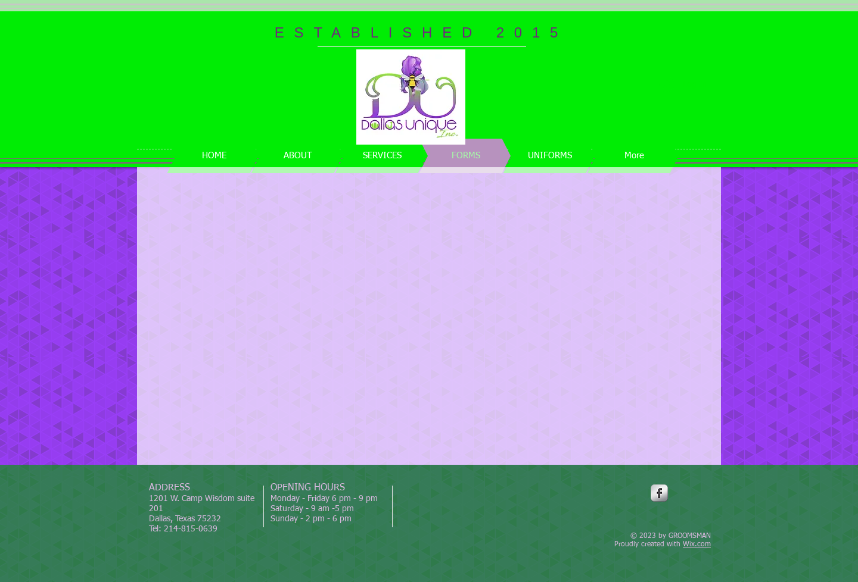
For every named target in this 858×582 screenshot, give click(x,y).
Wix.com (697, 544)
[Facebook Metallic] (659, 493)
